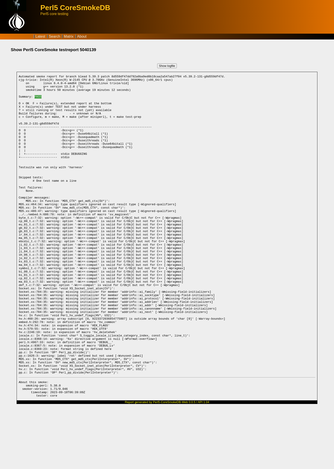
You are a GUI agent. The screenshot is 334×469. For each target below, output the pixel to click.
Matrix (69, 36)
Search (54, 36)
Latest (40, 36)
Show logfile (167, 66)
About (82, 36)
